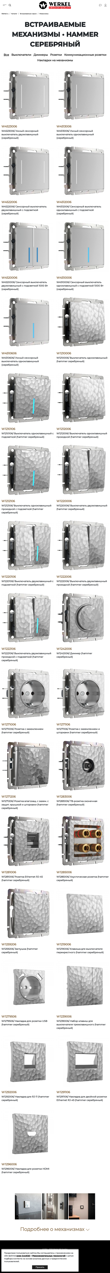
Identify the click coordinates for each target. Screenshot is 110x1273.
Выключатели (21, 54)
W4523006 (9, 126)
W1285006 (64, 872)
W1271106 (63, 724)
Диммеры (41, 54)
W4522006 (9, 202)
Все (6, 54)
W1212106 (8, 501)
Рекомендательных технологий (48, 1256)
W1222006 (63, 576)
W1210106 (8, 429)
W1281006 (8, 872)
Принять (40, 1267)
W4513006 (63, 126)
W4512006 (63, 202)
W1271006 (8, 724)
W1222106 (8, 649)
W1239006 (63, 1016)
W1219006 (63, 944)
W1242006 (64, 649)
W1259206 (8, 944)
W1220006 (64, 501)
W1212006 (63, 429)
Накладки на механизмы (55, 60)
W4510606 (8, 353)
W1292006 (8, 1092)
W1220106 (8, 576)
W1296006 (9, 1164)
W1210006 (63, 353)
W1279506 (8, 1016)
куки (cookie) (23, 1256)
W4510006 (64, 277)
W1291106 (63, 1092)
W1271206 (8, 796)
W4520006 (9, 277)
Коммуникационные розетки (85, 54)
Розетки (56, 54)
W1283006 (64, 796)
